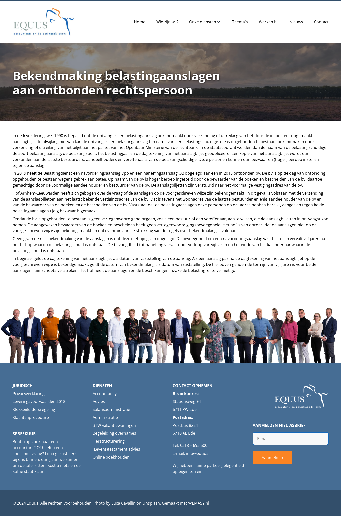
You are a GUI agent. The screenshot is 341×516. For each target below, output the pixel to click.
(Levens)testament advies (116, 449)
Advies (99, 401)
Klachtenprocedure (31, 417)
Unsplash (151, 503)
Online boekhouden (111, 457)
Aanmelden (272, 457)
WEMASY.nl (198, 503)
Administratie (105, 417)
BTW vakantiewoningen (114, 425)
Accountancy (105, 393)
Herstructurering (109, 441)
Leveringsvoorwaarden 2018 (39, 401)
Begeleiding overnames (114, 433)
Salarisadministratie (111, 409)
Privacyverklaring (29, 393)
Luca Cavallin (123, 503)
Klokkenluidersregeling (34, 409)
